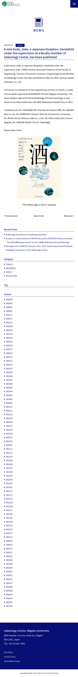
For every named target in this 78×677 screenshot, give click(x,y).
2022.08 (9, 464)
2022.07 (9, 468)
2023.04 (9, 433)
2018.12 (9, 583)
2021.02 (9, 529)
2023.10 (9, 414)
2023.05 (9, 429)
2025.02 (9, 353)
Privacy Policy (10, 656)
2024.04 (9, 391)
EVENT (9, 272)
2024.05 (9, 387)
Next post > (69, 216)
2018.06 (9, 590)
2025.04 (9, 345)
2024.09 (9, 372)
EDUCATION (11, 275)
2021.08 (9, 506)
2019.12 (9, 548)
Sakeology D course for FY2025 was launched (26, 234)
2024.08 (9, 376)
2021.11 (9, 494)
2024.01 (9, 403)
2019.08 (9, 563)
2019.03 (9, 571)
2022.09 (9, 460)
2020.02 (9, 544)
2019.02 (9, 575)
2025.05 (9, 341)
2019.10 (9, 556)
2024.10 (9, 368)
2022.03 (9, 483)
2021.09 (9, 502)
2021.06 (9, 514)
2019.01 (9, 579)
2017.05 (9, 606)
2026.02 (9, 307)
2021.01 (9, 533)
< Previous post (11, 216)
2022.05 (9, 475)
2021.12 (9, 491)
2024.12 (9, 360)
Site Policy (8, 652)
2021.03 (9, 525)
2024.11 (9, 364)
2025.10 (9, 322)
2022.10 (9, 456)
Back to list (39, 216)
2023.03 (9, 437)
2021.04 (9, 521)
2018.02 (9, 602)
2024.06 (9, 383)
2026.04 (9, 299)
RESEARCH (11, 268)
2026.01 (9, 311)
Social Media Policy (12, 661)
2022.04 (9, 479)
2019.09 (9, 560)
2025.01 (9, 357)
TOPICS (20, 45)
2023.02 (9, 441)
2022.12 (9, 449)
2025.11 (9, 318)
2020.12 (9, 537)
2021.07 (9, 510)
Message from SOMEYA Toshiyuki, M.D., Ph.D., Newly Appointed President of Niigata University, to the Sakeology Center (39, 248)
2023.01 (9, 445)
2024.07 (9, 380)
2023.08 (9, 422)
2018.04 (9, 594)
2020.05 (9, 540)
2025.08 (9, 330)
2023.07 (9, 426)
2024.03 (9, 395)
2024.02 (9, 399)
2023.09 (9, 418)
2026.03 (9, 303)
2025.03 (9, 349)
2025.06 (9, 337)
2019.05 (9, 567)
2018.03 (9, 598)
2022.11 (9, 452)
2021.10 (9, 498)
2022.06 (9, 471)
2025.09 (9, 326)
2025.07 (9, 334)
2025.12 (9, 314)
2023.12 (9, 406)
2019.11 (9, 552)
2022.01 (9, 487)
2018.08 (9, 586)
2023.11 (9, 410)
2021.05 (9, 517)
